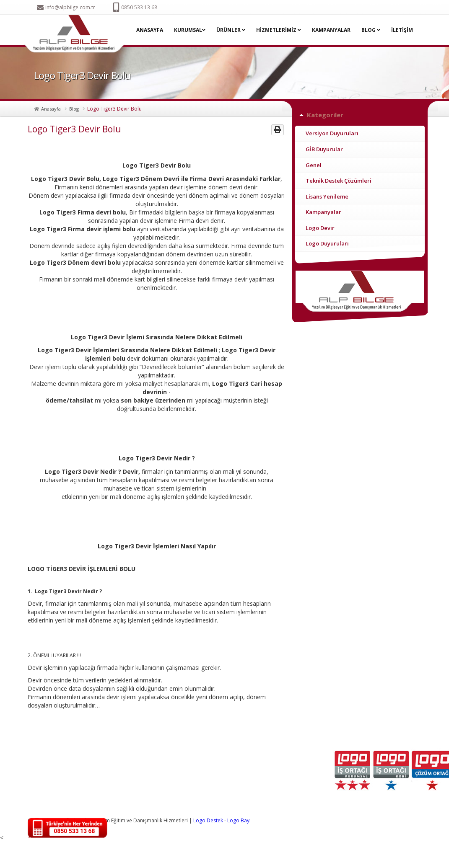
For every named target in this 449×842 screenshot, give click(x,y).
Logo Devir (320, 228)
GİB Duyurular (324, 149)
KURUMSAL (189, 30)
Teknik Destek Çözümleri (338, 180)
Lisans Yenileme (327, 196)
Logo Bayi (239, 820)
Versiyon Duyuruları (332, 133)
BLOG (370, 30)
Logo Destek (208, 820)
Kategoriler (325, 115)
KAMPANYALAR (331, 30)
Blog (74, 109)
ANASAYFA (149, 30)
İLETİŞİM (402, 30)
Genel (314, 165)
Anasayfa (51, 109)
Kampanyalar (323, 212)
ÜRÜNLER (230, 30)
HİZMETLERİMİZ (278, 30)
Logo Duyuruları (327, 243)
